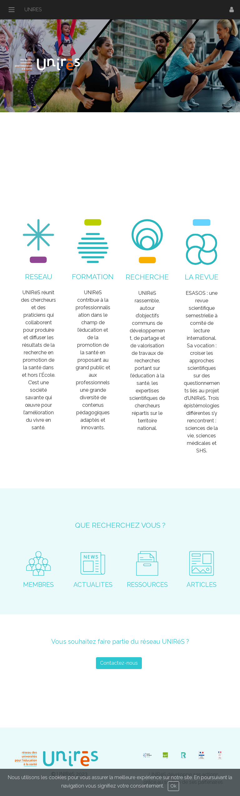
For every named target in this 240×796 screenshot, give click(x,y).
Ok (173, 785)
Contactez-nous (119, 663)
